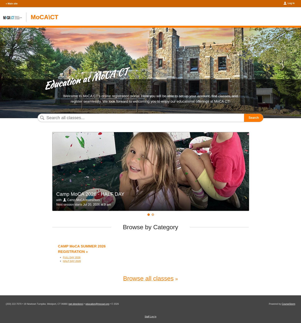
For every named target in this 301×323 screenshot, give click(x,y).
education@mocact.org (97, 304)
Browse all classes (148, 278)
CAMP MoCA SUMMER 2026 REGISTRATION (82, 249)
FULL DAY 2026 (72, 257)
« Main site (11, 3)
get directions (76, 304)
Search (254, 117)
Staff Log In (150, 316)
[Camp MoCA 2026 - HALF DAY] (148, 214)
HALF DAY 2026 (72, 261)
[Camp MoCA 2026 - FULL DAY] (153, 214)
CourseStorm (288, 304)
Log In (291, 3)
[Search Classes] (140, 118)
